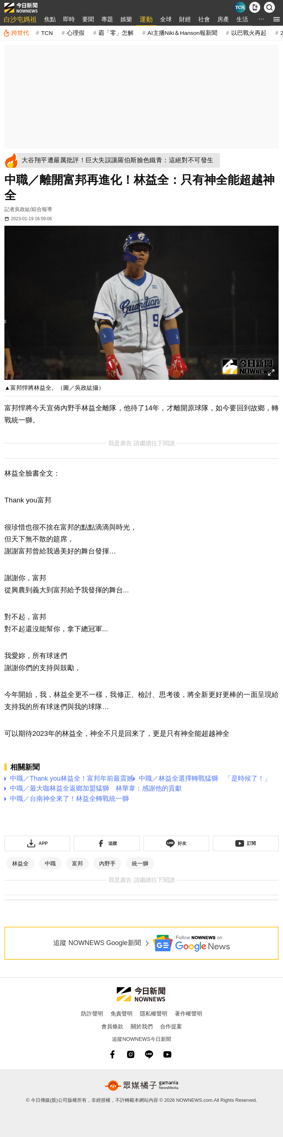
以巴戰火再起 (248, 33)
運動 (146, 19)
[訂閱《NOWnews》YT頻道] (246, 843)
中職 (50, 863)
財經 (185, 19)
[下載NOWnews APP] (254, 7)
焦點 (50, 19)
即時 (69, 19)
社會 (204, 19)
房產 (223, 19)
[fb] (112, 1054)
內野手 (107, 863)
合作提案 (171, 1026)
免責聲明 (121, 1013)
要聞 (88, 19)
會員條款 (112, 1026)
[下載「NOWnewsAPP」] (37, 843)
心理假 (75, 33)
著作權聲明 (188, 1013)
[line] (149, 1054)
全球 (166, 19)
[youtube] (167, 1054)
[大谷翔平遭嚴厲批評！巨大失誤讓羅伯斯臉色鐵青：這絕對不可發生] (120, 160)
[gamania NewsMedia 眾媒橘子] (141, 1085)
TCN (47, 33)
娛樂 (126, 19)
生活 (242, 19)
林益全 (20, 863)
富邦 (77, 863)
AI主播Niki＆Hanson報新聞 (182, 33)
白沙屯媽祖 (20, 19)
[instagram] (130, 1054)
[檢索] (269, 7)
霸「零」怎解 (116, 33)
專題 (107, 19)
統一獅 (140, 863)
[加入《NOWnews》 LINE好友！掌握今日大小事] (176, 843)
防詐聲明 (92, 1013)
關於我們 (142, 1026)
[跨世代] (16, 33)
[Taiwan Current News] (240, 7)
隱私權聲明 (153, 1013)
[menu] (276, 19)
